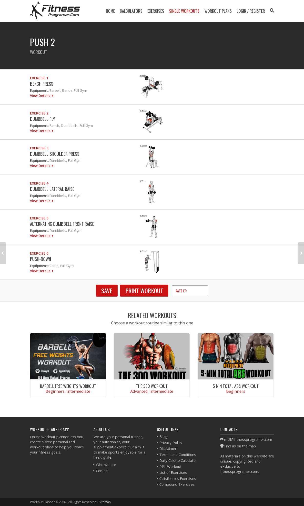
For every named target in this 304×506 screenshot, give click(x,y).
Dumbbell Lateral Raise (52, 189)
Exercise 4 (39, 183)
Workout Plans (218, 11)
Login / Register (251, 11)
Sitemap (105, 502)
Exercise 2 (39, 113)
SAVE (106, 290)
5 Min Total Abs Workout (236, 386)
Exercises (155, 11)
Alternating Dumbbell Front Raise (62, 223)
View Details (40, 95)
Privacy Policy (170, 442)
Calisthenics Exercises (177, 478)
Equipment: (39, 90)
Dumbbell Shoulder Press (54, 153)
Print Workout (144, 290)
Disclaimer (168, 448)
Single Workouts (184, 11)
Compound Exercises (177, 484)
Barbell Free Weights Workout (68, 386)
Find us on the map (240, 446)
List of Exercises (173, 472)
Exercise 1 (39, 78)
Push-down (40, 259)
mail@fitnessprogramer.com (248, 439)
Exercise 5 (39, 218)
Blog (163, 436)
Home (110, 11)
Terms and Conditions (177, 454)
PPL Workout (170, 466)
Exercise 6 (39, 253)
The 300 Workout (152, 386)
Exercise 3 (39, 148)
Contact (102, 470)
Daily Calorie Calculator (178, 460)
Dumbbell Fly (42, 118)
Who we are (106, 464)
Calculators (131, 11)
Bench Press (41, 83)
